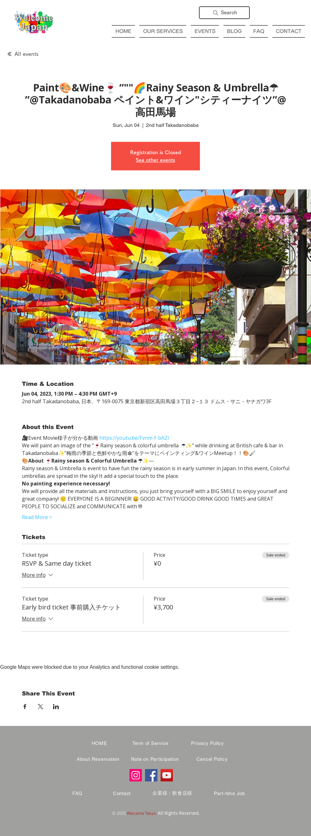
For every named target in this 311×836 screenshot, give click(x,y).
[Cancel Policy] (212, 759)
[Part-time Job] (229, 793)
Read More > (37, 517)
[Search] (224, 12)
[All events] (22, 54)
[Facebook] (151, 775)
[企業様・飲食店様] (172, 793)
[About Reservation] (98, 759)
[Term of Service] (150, 743)
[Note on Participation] (154, 759)
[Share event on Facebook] (25, 706)
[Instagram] (135, 775)
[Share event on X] (40, 706)
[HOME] (99, 743)
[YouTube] (167, 775)
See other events (155, 159)
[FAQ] (77, 793)
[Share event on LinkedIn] (56, 706)
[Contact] (122, 793)
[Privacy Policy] (207, 743)
